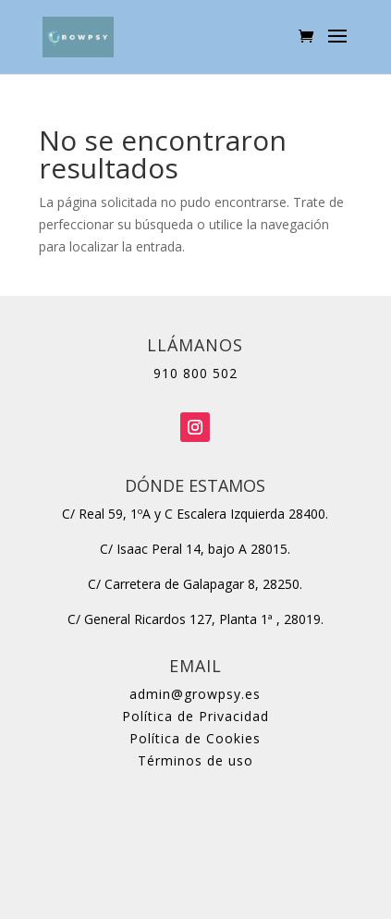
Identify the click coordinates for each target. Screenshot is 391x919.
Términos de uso (195, 760)
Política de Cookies (195, 738)
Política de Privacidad (195, 716)
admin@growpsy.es (195, 694)
